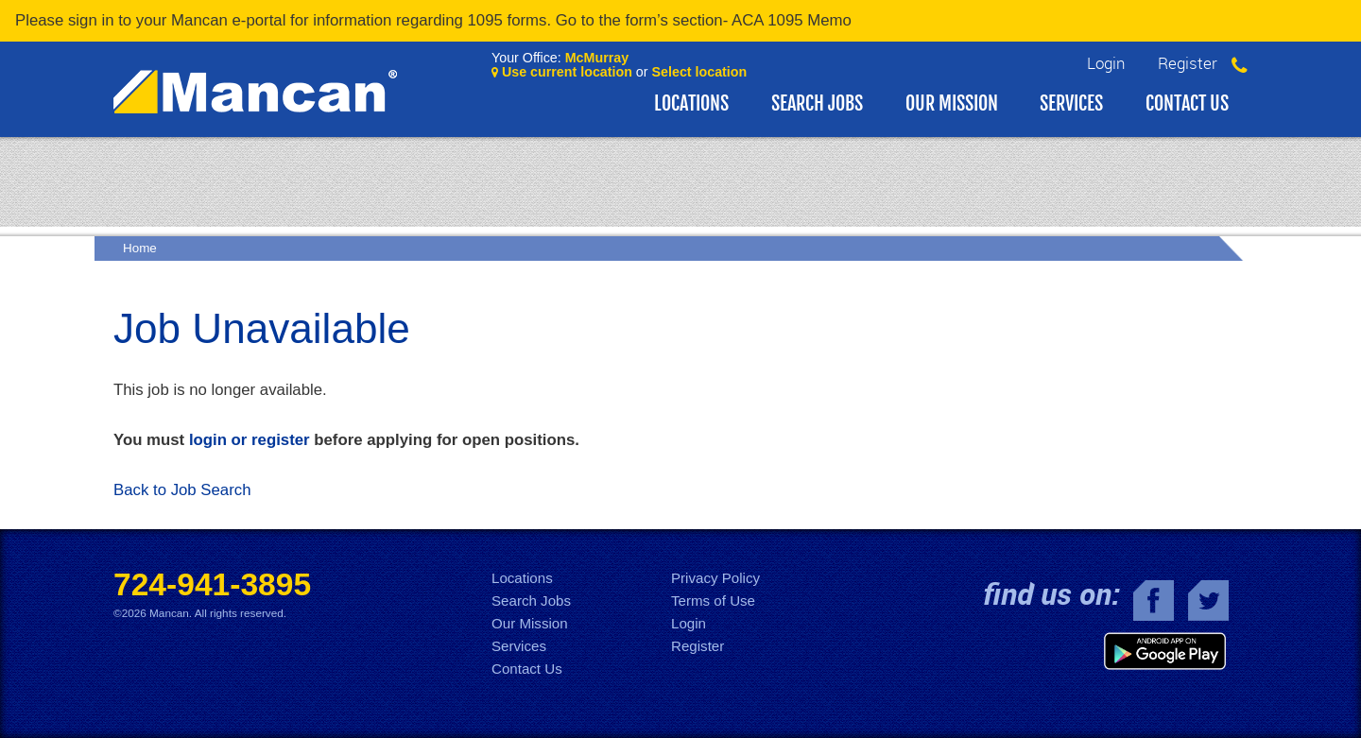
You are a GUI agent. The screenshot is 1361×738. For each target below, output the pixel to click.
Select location (700, 71)
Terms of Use (713, 600)
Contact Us (1187, 103)
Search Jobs (817, 103)
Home (140, 248)
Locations (691, 103)
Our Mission (951, 103)
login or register (249, 440)
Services (1071, 103)
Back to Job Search (182, 490)
